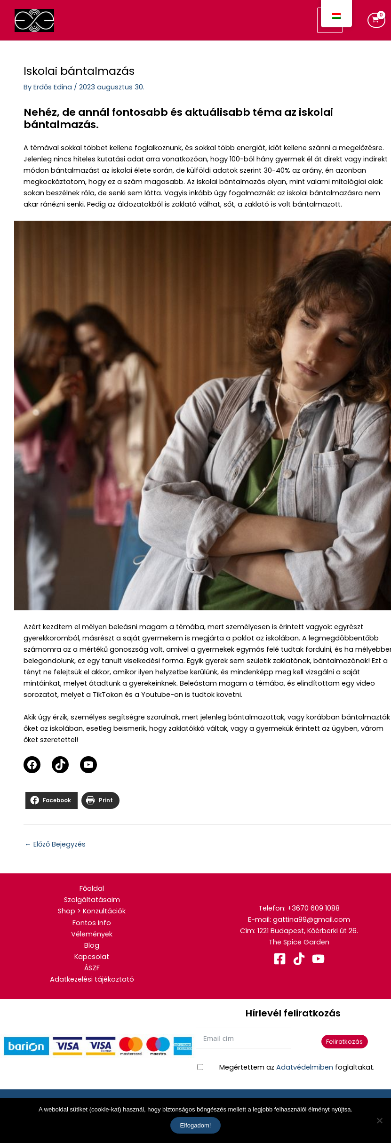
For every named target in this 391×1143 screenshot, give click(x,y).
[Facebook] (279, 958)
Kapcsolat (91, 956)
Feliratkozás (344, 1041)
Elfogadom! (195, 1125)
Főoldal (92, 888)
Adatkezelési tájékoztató (92, 979)
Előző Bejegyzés (55, 844)
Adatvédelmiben (304, 1067)
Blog (91, 945)
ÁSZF (92, 968)
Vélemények (91, 934)
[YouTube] (318, 958)
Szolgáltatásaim (92, 899)
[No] (379, 1120)
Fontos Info (91, 922)
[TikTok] (299, 958)
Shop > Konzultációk (92, 911)
